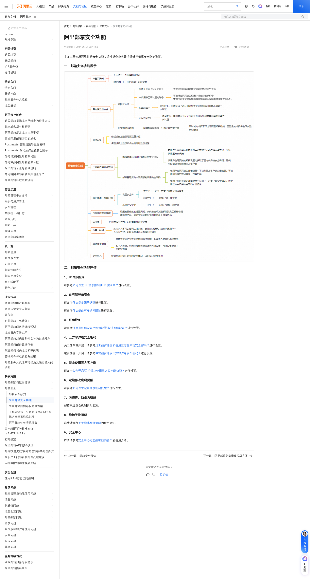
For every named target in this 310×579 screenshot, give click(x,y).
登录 (301, 6)
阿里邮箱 (25, 16)
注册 (287, 6)
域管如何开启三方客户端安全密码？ (118, 353)
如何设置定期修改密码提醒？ (91, 388)
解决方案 (63, 6)
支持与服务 (150, 6)
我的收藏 (244, 47)
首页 (66, 26)
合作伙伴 (133, 6)
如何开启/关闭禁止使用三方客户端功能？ (99, 370)
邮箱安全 (104, 26)
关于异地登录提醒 (89, 422)
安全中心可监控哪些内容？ (95, 440)
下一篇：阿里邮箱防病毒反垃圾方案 (227, 455)
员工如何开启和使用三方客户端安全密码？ (122, 345)
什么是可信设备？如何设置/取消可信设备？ (100, 327)
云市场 (119, 6)
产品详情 (224, 47)
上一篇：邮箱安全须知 (80, 455)
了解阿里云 (167, 6)
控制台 (277, 6)
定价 (109, 6)
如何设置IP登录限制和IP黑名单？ (95, 285)
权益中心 (96, 6)
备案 (268, 6)
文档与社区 (80, 6)
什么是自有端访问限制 (87, 310)
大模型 (40, 6)
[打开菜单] (6, 6)
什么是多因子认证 (84, 302)
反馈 (164, 474)
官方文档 (10, 16)
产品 (51, 6)
